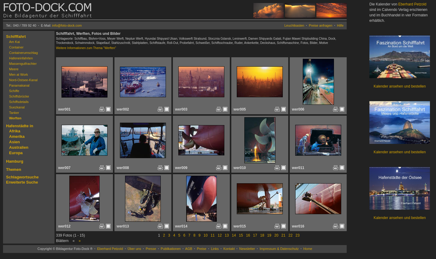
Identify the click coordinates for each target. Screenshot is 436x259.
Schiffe (14, 91)
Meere (13, 69)
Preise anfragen (320, 25)
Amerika (17, 136)
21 (283, 235)
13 (227, 235)
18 (262, 235)
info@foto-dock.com (67, 25)
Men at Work (18, 74)
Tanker (14, 113)
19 (269, 235)
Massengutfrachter (23, 63)
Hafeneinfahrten (21, 58)
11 (213, 235)
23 (297, 235)
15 (241, 235)
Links (215, 249)
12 (220, 235)
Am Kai (14, 42)
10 (205, 235)
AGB (188, 249)
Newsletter (247, 249)
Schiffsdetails (19, 102)
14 (234, 235)
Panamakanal (19, 85)
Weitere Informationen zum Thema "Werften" (86, 48)
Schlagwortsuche (22, 177)
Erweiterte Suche (22, 182)
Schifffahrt (16, 36)
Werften (15, 118)
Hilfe (340, 25)
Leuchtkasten (294, 25)
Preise (201, 249)
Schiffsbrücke (19, 96)
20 (276, 235)
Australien (18, 147)
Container (16, 47)
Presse (151, 249)
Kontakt (229, 249)
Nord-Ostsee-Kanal (23, 80)
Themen (13, 169)
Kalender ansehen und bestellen (400, 86)
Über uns (134, 249)
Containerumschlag (23, 53)
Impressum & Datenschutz (279, 249)
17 (255, 235)
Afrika (14, 131)
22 (290, 235)
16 (248, 235)
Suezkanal (17, 107)
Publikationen (171, 249)
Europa (16, 153)
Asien (14, 142)
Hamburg (14, 161)
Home (307, 249)
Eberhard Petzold (110, 249)
